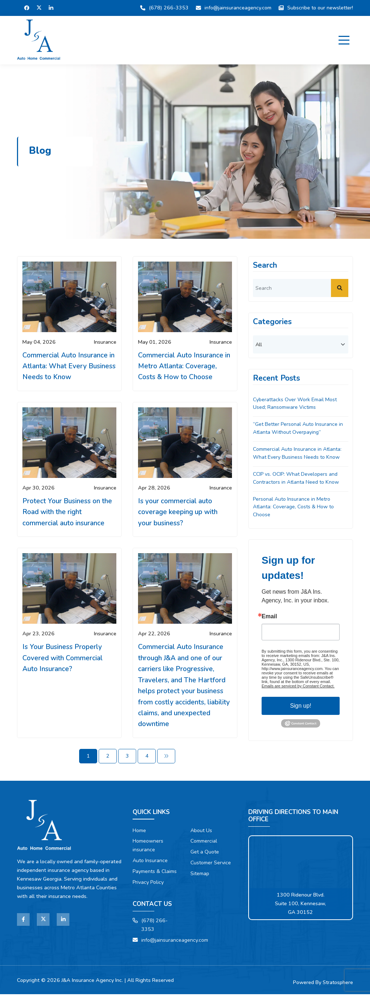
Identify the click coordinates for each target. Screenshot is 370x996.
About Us (201, 832)
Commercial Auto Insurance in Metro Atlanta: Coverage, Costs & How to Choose (184, 366)
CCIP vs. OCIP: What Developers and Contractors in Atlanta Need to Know (296, 478)
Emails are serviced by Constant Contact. (298, 687)
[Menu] (344, 40)
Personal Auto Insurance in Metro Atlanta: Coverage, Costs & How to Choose (294, 507)
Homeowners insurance (148, 847)
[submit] (339, 288)
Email (269, 617)
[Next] (166, 757)
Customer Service (211, 864)
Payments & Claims (155, 873)
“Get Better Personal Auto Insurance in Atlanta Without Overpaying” (298, 428)
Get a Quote (204, 853)
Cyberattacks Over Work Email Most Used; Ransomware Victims (295, 403)
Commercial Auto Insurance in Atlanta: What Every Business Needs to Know (68, 366)
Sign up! (300, 707)
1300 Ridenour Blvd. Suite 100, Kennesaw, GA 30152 (300, 905)
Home (139, 832)
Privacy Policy (149, 884)
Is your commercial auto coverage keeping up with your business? (178, 512)
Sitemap (199, 875)
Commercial (204, 843)
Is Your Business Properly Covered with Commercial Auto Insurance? (62, 658)
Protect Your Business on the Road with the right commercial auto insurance (67, 512)
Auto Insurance (150, 862)
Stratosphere (337, 984)
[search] (300, 288)
